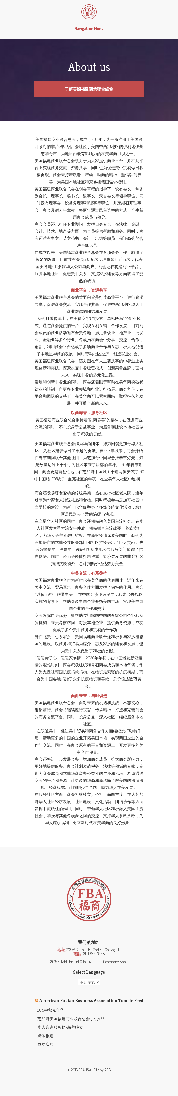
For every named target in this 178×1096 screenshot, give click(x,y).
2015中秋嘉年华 (50, 1010)
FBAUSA (84, 1069)
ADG (107, 1069)
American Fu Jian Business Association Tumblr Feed (91, 1000)
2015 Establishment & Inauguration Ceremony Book (89, 961)
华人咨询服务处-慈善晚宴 (60, 1027)
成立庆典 (45, 1044)
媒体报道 (45, 1035)
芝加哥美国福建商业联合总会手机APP (70, 1018)
